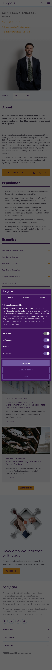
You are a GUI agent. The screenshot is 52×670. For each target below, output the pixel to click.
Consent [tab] (9, 297)
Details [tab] (26, 297)
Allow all (26, 363)
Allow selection (26, 370)
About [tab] (42, 297)
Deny (26, 376)
